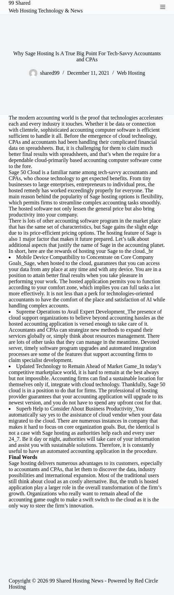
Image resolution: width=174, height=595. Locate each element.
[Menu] (162, 6)
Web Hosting (131, 73)
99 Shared (19, 3)
